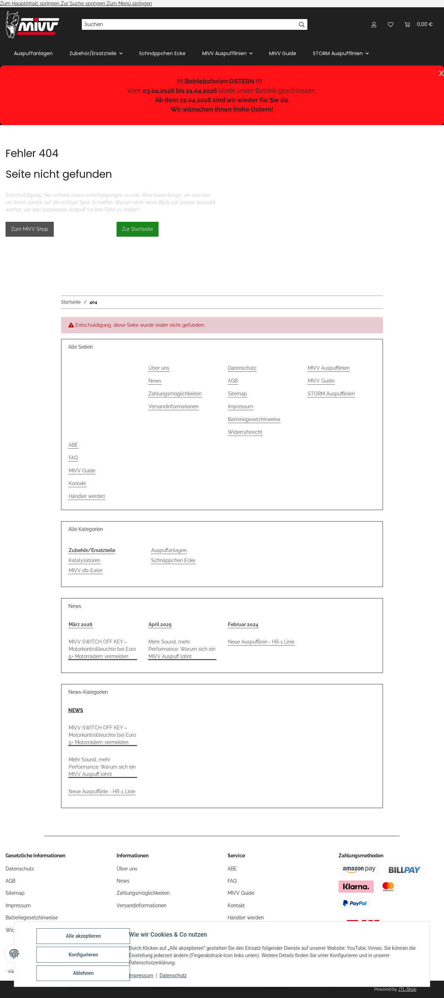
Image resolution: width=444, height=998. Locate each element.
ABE (73, 445)
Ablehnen (84, 973)
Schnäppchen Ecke (173, 560)
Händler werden (87, 496)
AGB (233, 381)
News (154, 381)
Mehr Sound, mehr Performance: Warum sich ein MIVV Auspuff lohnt (181, 649)
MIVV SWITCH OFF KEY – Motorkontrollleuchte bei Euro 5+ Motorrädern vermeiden (102, 649)
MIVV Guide (282, 53)
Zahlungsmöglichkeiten (175, 393)
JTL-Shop (407, 989)
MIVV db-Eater (86, 570)
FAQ (73, 458)
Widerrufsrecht (245, 432)
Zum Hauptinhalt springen (30, 3)
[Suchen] (189, 24)
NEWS (75, 710)
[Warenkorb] (418, 24)
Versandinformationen (173, 406)
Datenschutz (174, 976)
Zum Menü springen (129, 3)
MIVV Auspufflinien (329, 368)
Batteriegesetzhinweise (254, 419)
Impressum (142, 976)
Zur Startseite (137, 229)
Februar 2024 (243, 624)
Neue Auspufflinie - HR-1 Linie (261, 642)
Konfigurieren (84, 955)
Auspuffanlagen (169, 550)
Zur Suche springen (83, 3)
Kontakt (77, 483)
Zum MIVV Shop (29, 229)
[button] (374, 24)
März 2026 (81, 624)
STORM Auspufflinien (331, 393)
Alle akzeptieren (84, 937)
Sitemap (237, 393)
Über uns (158, 368)
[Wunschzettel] (390, 24)
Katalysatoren (84, 560)
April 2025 (160, 624)
